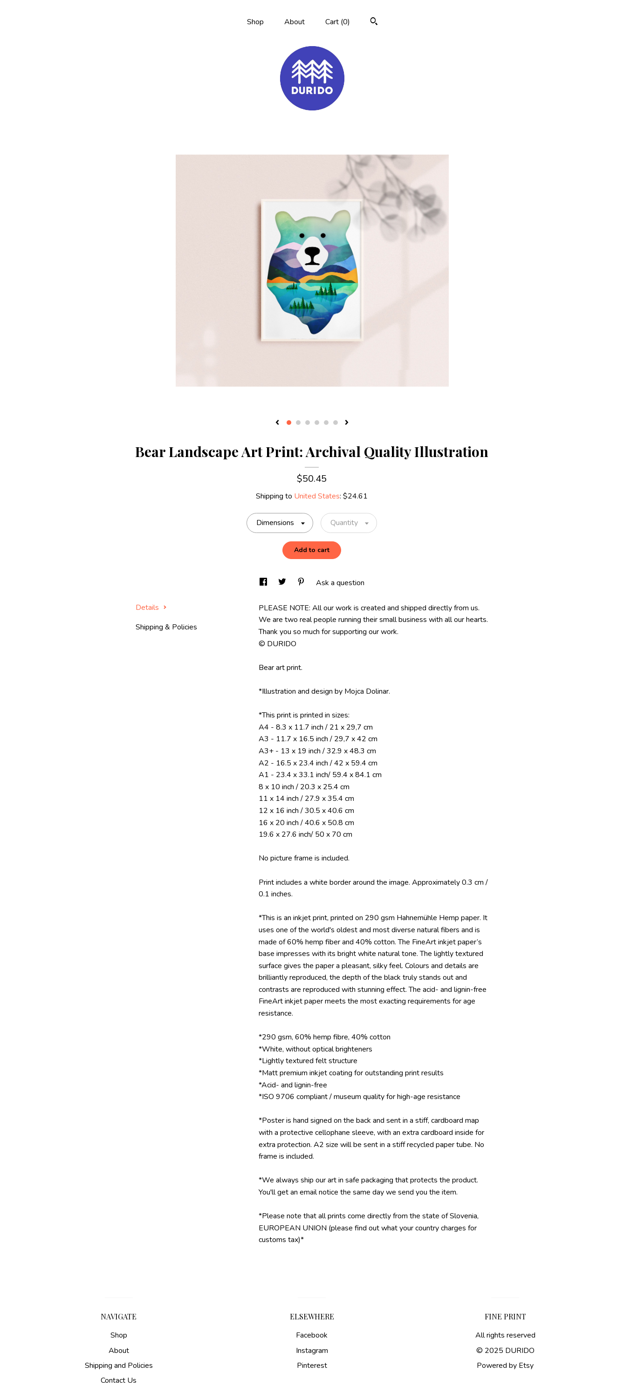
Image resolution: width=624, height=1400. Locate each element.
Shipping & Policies (166, 627)
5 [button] (326, 422)
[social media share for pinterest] (302, 583)
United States (317, 496)
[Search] (373, 22)
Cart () (337, 22)
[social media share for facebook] (264, 583)
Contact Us (119, 1380)
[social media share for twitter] (283, 583)
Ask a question (340, 583)
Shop (255, 22)
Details (151, 607)
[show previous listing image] (277, 423)
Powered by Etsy (505, 1365)
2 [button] (298, 422)
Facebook (312, 1335)
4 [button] (317, 422)
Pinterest (312, 1365)
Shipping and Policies (119, 1365)
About (294, 22)
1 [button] (289, 422)
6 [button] (335, 422)
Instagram (312, 1350)
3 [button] (307, 422)
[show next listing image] (346, 423)
